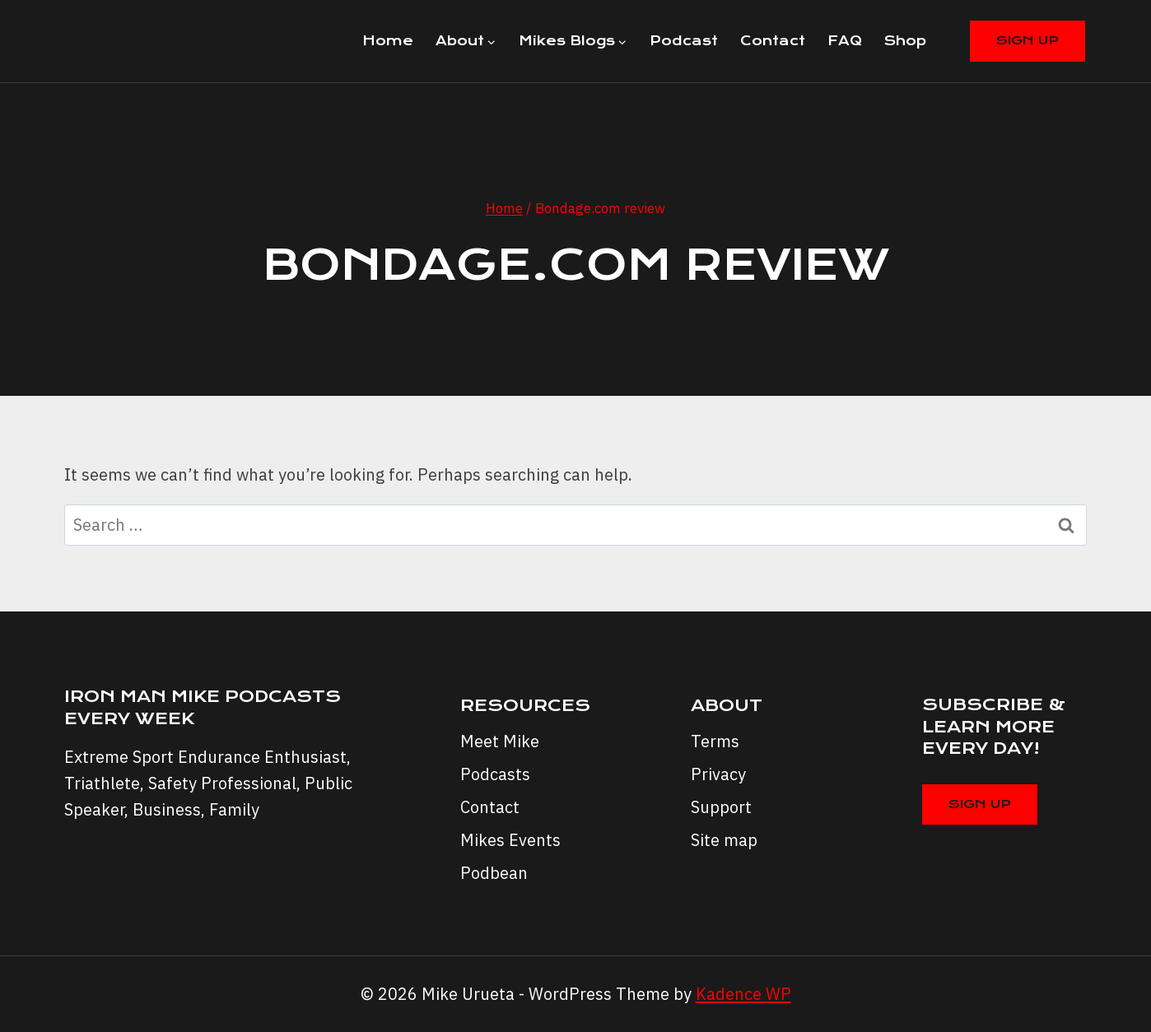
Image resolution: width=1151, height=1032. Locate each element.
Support (721, 807)
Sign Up (1027, 40)
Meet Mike (499, 741)
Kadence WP (743, 994)
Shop (905, 41)
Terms (715, 741)
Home (387, 41)
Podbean (494, 873)
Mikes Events (510, 840)
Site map (724, 840)
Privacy (718, 774)
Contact (772, 41)
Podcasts (495, 774)
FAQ (844, 41)
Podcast (684, 41)
